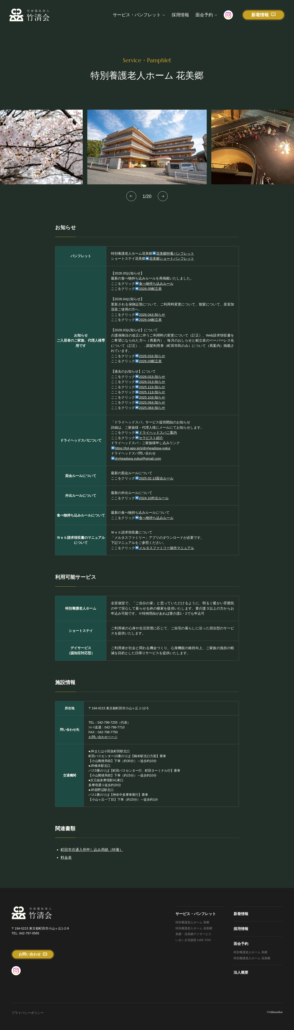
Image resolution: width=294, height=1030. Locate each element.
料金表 (66, 862)
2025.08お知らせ (152, 412)
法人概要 (241, 972)
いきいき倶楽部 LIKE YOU (193, 940)
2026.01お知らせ (152, 386)
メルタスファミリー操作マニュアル (166, 552)
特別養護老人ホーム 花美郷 (193, 928)
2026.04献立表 (150, 324)
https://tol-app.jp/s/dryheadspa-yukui (140, 452)
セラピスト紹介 (151, 442)
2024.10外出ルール (154, 502)
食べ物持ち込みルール (156, 288)
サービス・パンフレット (137, 14)
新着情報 (241, 914)
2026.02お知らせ (152, 381)
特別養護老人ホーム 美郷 (192, 922)
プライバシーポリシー (27, 1013)
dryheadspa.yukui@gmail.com (138, 463)
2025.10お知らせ (152, 402)
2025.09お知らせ (152, 407)
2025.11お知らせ (152, 397)
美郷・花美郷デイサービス (193, 934)
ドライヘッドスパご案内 (158, 437)
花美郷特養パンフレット (175, 258)
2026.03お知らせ (152, 360)
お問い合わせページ (102, 741)
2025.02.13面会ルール (156, 483)
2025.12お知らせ (152, 391)
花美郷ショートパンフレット (171, 263)
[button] (131, 196)
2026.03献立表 (150, 366)
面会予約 (204, 14)
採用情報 (180, 14)
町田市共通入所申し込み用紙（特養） (92, 854)
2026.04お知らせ (152, 319)
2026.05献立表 (150, 293)
